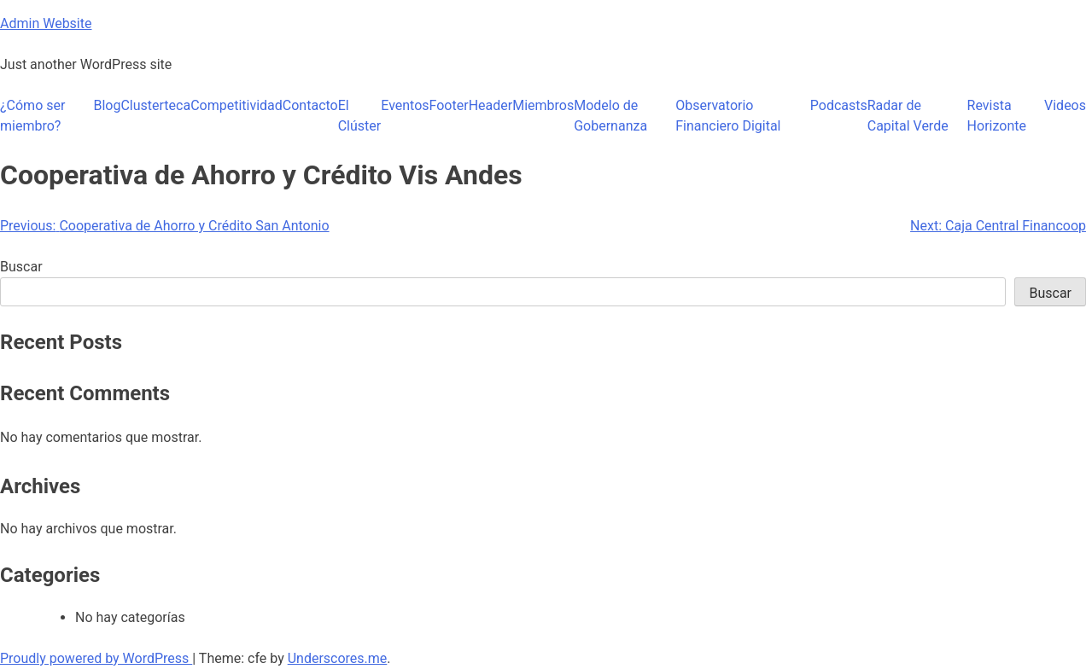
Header (491, 105)
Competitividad (236, 105)
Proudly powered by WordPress (96, 658)
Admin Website (45, 23)
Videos (1065, 105)
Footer (449, 105)
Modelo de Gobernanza (610, 115)
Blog (106, 105)
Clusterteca (155, 105)
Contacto (310, 105)
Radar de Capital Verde (908, 115)
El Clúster (360, 115)
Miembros (543, 105)
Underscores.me (338, 658)
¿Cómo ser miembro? (32, 115)
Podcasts (838, 105)
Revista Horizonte (996, 115)
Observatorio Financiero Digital (727, 115)
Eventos (405, 105)
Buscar (21, 267)
